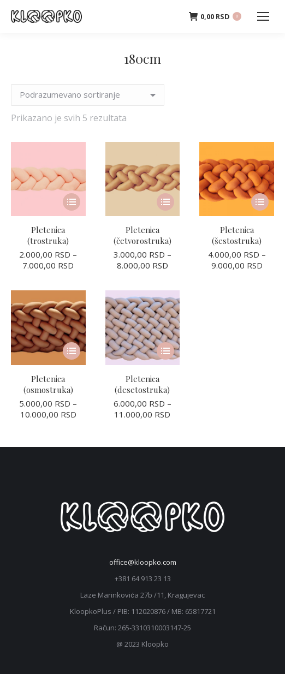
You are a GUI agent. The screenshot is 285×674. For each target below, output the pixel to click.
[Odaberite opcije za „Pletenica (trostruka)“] (71, 202)
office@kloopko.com (142, 562)
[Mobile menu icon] (263, 16)
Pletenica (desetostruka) (142, 384)
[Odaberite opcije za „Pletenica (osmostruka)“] (71, 351)
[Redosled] (87, 95)
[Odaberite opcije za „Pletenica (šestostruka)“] (260, 202)
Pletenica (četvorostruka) (142, 235)
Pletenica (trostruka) (48, 235)
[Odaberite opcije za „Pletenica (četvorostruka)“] (165, 202)
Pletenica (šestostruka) (237, 235)
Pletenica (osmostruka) (48, 384)
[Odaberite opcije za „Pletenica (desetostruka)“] (165, 351)
